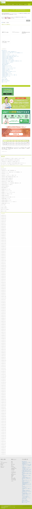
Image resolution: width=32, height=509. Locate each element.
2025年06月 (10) (3, 232)
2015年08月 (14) (3, 410)
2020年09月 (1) (3, 318)
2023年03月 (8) (3, 274)
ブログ (29, 4)
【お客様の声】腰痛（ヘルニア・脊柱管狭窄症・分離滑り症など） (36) (26, 478)
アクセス (17, 4)
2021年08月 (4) (3, 304)
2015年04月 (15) (3, 416)
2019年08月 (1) (3, 335)
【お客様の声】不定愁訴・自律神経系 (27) (8, 57)
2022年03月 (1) (3, 293)
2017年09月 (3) (3, 371)
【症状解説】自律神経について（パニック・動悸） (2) (8, 201)
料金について (21, 4)
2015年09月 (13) (3, 408)
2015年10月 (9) (3, 407)
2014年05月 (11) (3, 433)
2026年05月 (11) (3, 215)
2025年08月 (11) (3, 229)
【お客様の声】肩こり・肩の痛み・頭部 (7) (8, 59)
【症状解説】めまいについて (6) (6, 65)
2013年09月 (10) (3, 446)
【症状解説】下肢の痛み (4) (6, 70)
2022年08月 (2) (3, 285)
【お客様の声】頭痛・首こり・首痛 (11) (6, 184)
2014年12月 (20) (3, 422)
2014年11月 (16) (3, 424)
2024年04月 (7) (3, 254)
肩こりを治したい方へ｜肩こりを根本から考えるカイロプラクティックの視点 (12, 164)
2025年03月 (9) (3, 237)
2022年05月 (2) (3, 290)
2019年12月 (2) (3, 330)
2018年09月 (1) (3, 352)
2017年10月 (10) (3, 369)
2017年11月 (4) (3, 368)
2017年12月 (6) (3, 366)
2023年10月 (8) (3, 263)
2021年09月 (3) (3, 302)
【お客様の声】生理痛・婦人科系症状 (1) (7, 58)
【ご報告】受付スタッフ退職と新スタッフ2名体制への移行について (10, 161)
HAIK (30, 506)
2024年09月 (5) (3, 246)
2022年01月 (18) (3, 296)
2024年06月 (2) (3, 251)
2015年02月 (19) (3, 419)
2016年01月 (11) (3, 402)
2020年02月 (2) (3, 327)
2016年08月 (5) (3, 391)
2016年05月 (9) (3, 396)
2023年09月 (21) (3, 265)
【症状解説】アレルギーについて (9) (7, 66)
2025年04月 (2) (3, 235)
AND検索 (3, 22)
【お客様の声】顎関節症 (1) (6, 63)
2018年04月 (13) (3, 360)
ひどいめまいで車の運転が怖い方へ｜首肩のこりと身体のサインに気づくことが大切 (12, 158)
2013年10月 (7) (3, 444)
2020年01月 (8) (3, 329)
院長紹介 (13, 4)
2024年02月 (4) (3, 257)
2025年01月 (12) (3, 240)
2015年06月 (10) (3, 413)
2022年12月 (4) (3, 279)
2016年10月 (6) (3, 388)
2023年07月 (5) (3, 268)
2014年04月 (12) (3, 435)
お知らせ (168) (4, 77)
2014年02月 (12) (3, 438)
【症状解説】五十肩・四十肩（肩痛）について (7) (9, 71)
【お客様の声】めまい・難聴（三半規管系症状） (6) (9, 51)
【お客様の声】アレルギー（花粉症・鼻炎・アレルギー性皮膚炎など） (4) (12, 52)
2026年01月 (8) (3, 221)
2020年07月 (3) (3, 321)
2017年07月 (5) (3, 374)
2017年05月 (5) (3, 377)
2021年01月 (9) (3, 313)
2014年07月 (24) (3, 430)
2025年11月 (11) (3, 224)
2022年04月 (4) (3, 291)
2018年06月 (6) (3, 357)
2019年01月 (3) (3, 346)
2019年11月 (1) (3, 332)
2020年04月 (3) (3, 324)
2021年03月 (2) (3, 310)
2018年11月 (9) (3, 349)
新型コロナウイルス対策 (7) (6, 80)
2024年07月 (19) (3, 249)
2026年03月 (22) (3, 218)
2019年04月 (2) (3, 341)
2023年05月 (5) (3, 271)
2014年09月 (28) (3, 427)
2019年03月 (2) (3, 343)
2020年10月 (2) (3, 316)
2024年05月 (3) (3, 252)
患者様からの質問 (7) (5, 79)
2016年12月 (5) (3, 385)
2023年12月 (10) (3, 260)
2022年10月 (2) (3, 282)
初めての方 (9, 4)
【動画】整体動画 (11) (5, 64)
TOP (2, 4)
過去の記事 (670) (4, 50)
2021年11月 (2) (3, 299)
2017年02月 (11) (3, 382)
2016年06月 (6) (3, 394)
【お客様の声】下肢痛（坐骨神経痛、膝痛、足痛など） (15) (10, 56)
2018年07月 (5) (3, 355)
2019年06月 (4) (3, 338)
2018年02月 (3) (3, 363)
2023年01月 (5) (3, 277)
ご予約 (5, 4)
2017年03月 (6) (3, 380)
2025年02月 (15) (3, 238)
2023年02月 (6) (3, 276)
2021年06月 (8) (3, 307)
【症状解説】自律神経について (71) (7, 73)
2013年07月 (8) (3, 449)
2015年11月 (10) (3, 405)
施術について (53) (24, 502)
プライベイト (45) (4, 78)
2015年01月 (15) (3, 421)
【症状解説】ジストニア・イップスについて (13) (8, 192)
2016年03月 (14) (3, 399)
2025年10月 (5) (3, 226)
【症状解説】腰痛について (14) (6, 72)
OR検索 (7, 22)
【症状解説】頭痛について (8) (5, 203)
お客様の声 (25, 4)
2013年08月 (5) (3, 447)
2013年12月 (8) (3, 441)
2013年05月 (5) (3, 452)
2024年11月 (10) (3, 243)
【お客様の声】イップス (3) (5, 173)
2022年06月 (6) (3, 288)
